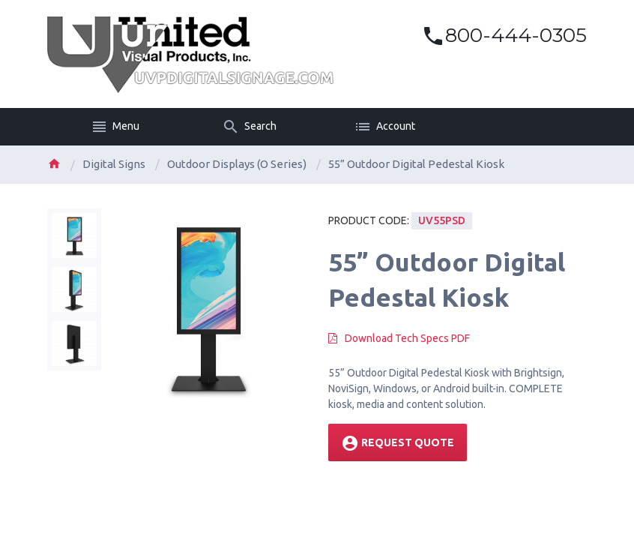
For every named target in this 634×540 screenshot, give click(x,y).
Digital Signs (113, 164)
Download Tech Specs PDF (407, 338)
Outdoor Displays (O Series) (237, 164)
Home (54, 163)
